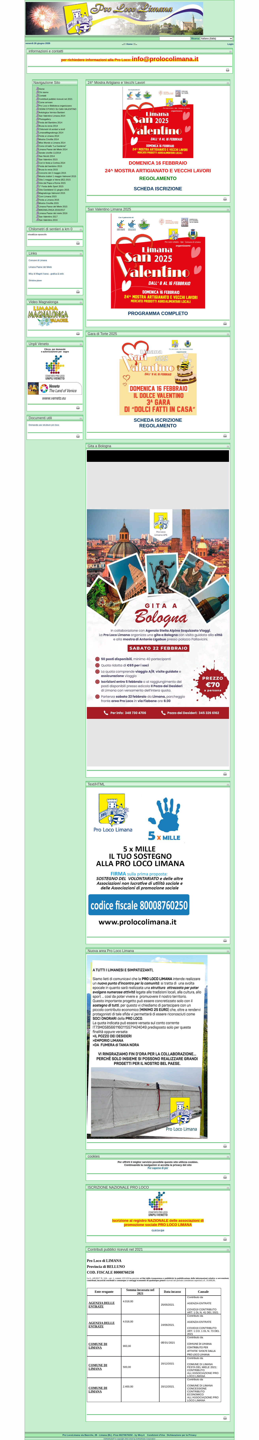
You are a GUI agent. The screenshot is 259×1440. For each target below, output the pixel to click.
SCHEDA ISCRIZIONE (158, 188)
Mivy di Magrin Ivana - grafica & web (46, 274)
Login (230, 44)
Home (129, 44)
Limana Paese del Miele (40, 267)
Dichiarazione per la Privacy (182, 1435)
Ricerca (195, 38)
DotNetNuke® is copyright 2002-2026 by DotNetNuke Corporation (129, 1439)
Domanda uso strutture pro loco (44, 425)
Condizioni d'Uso (156, 1435)
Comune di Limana (38, 260)
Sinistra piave (35, 280)
